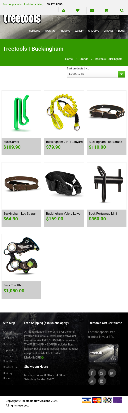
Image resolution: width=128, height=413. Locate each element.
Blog (121, 31)
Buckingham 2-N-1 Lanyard (64, 142)
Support (8, 350)
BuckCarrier (11, 142)
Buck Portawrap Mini (103, 213)
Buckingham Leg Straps (19, 213)
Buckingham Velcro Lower (63, 213)
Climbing (34, 31)
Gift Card (8, 338)
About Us (9, 332)
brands (83, 59)
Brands (108, 31)
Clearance (9, 344)
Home (69, 59)
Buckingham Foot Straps (105, 142)
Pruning (65, 31)
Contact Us (10, 367)
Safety (79, 31)
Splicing (93, 31)
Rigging (50, 31)
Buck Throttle (12, 285)
